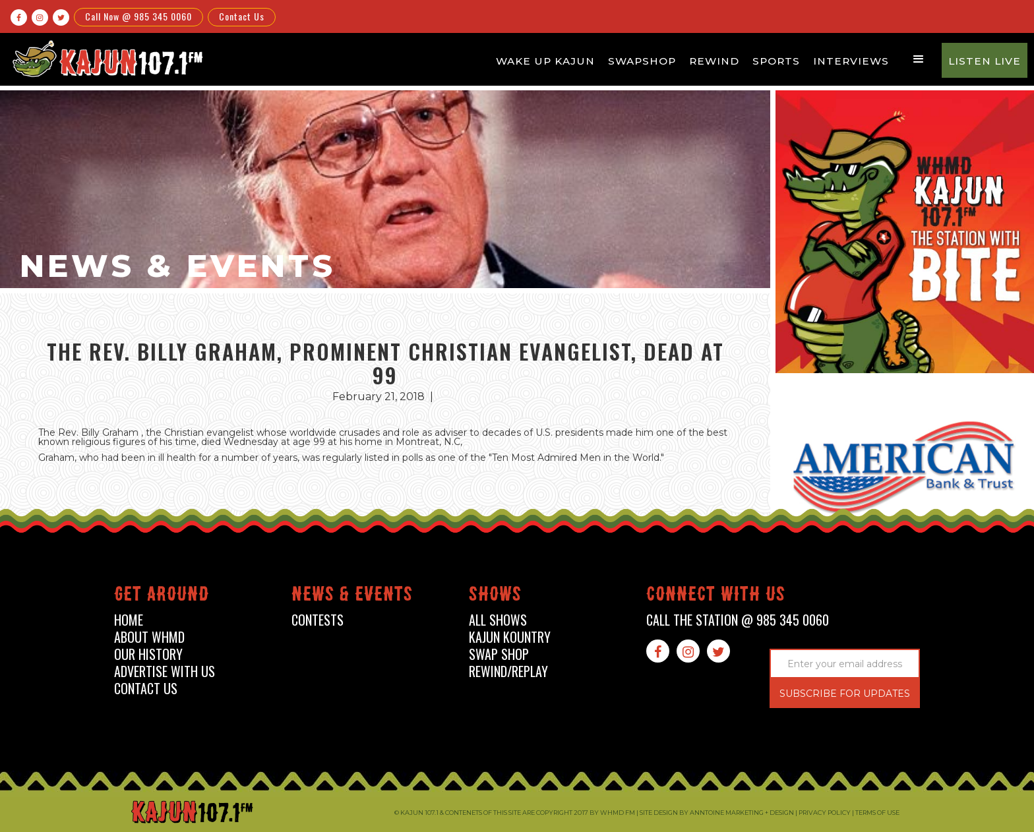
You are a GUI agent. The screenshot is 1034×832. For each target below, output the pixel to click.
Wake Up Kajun (545, 61)
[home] (106, 58)
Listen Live (984, 61)
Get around (161, 596)
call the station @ (737, 620)
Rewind (714, 61)
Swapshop (642, 61)
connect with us (715, 596)
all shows (498, 620)
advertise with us (164, 671)
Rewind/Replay (508, 671)
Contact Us (241, 16)
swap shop (499, 654)
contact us (145, 689)
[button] (918, 59)
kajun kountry (510, 637)
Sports (776, 61)
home (128, 620)
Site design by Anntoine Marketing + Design (717, 812)
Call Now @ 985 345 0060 (138, 16)
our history (148, 654)
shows (495, 596)
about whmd (149, 637)
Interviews (851, 61)
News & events (352, 596)
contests (317, 620)
